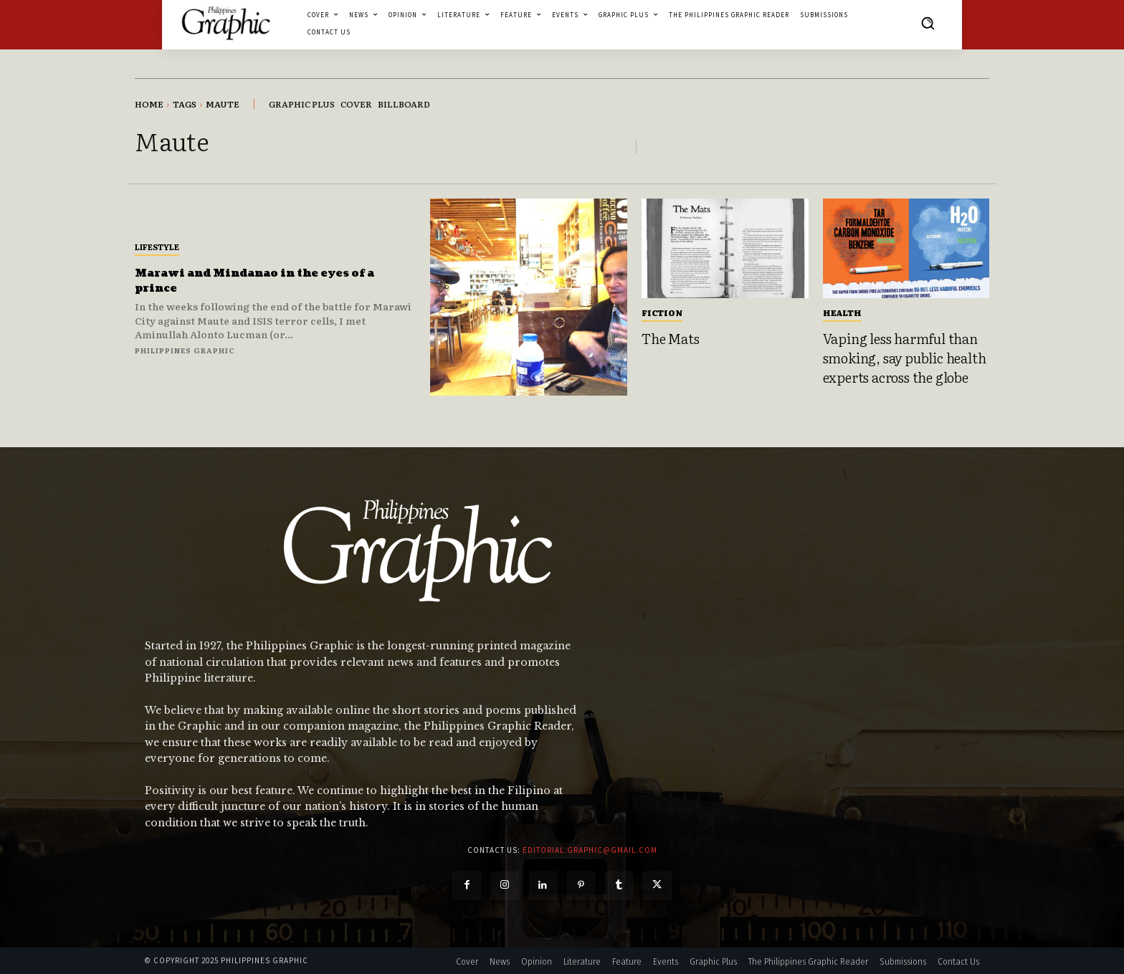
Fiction (662, 312)
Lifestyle (157, 246)
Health (842, 312)
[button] (927, 23)
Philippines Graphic (185, 350)
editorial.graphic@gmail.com (590, 850)
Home (149, 103)
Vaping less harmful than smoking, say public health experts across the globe (904, 357)
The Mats (670, 338)
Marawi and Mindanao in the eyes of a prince (268, 280)
